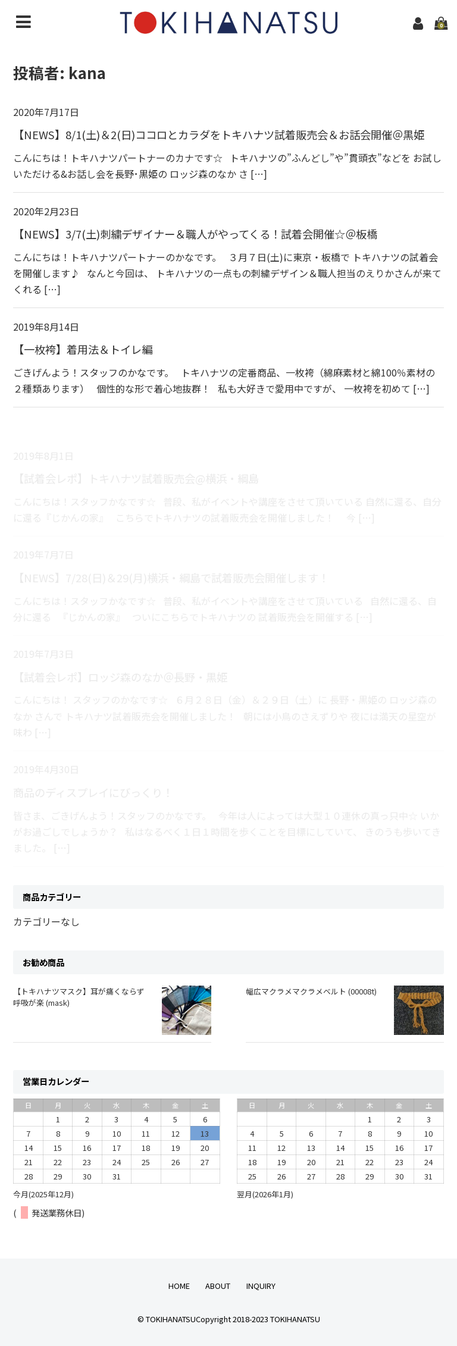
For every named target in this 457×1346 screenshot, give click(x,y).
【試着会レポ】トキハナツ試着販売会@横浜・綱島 (136, 478)
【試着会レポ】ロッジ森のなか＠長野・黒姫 (120, 677)
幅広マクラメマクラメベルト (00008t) (311, 991)
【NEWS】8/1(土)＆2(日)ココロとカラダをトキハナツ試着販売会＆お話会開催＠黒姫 (218, 134)
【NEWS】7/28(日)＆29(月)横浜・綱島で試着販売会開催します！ (171, 577)
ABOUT (217, 1285)
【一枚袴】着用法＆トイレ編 (82, 349)
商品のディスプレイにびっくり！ (93, 792)
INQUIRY (261, 1285)
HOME (179, 1285)
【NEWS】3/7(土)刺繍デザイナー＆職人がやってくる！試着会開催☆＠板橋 (195, 233)
